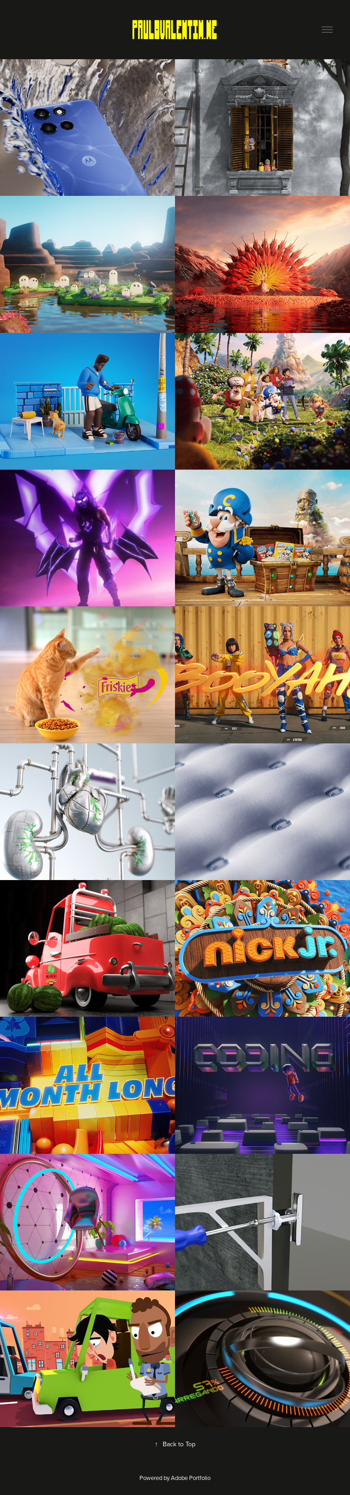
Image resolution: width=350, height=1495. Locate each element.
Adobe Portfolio (191, 1478)
